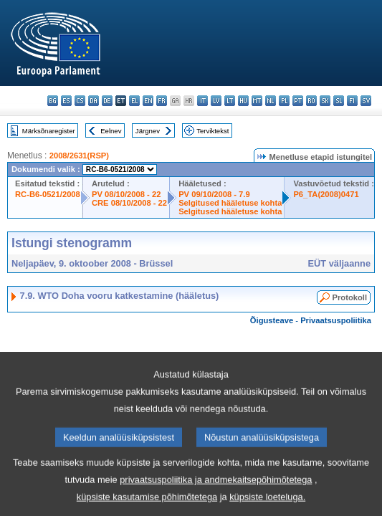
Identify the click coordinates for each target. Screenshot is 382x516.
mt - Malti (257, 100)
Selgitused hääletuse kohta (230, 203)
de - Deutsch (107, 100)
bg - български (52, 100)
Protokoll (350, 297)
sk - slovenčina (325, 100)
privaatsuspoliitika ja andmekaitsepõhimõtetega (216, 494)
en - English (148, 100)
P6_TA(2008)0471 (325, 194)
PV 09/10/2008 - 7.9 (214, 194)
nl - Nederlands (270, 100)
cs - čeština (80, 100)
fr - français (161, 100)
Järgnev (147, 131)
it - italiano (202, 100)
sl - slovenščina (338, 100)
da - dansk (93, 100)
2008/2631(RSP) (79, 155)
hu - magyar (243, 100)
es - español (66, 100)
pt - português (297, 100)
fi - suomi (352, 100)
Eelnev (110, 131)
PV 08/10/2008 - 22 (126, 194)
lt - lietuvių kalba (229, 100)
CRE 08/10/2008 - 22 (129, 203)
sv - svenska (365, 100)
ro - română (311, 100)
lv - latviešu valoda (216, 100)
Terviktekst (212, 131)
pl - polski (284, 100)
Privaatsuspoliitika (335, 320)
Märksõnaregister (48, 131)
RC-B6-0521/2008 (47, 194)
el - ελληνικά (134, 100)
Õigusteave (271, 320)
